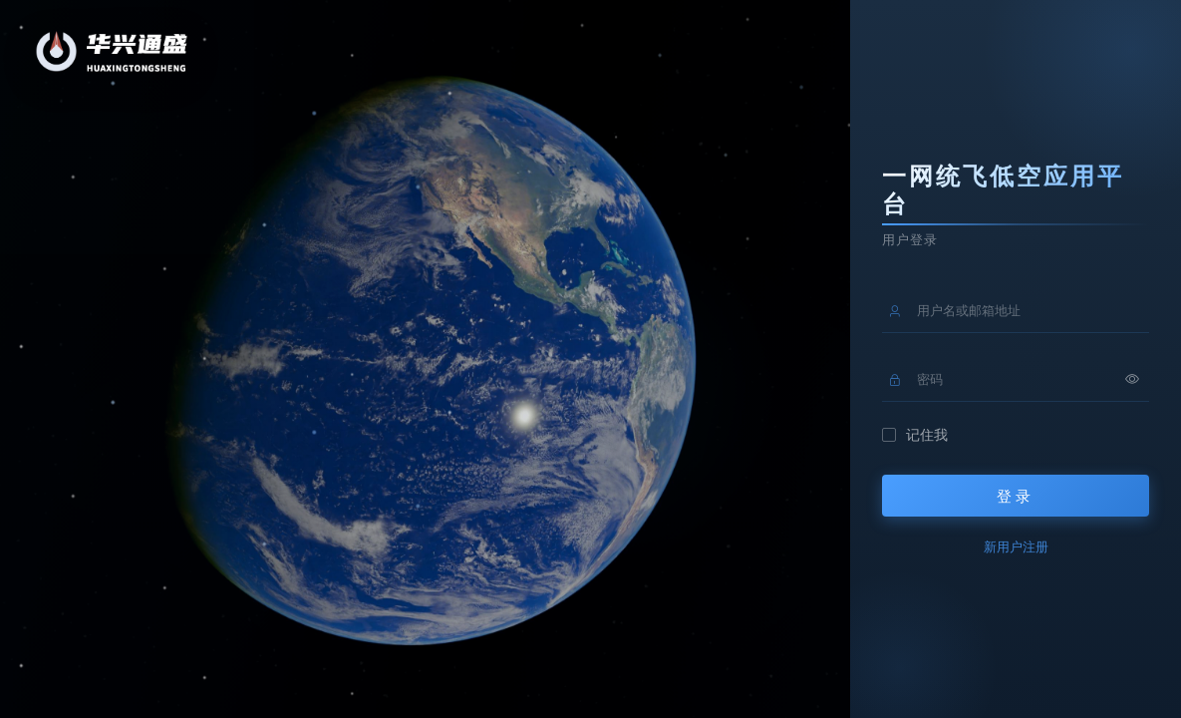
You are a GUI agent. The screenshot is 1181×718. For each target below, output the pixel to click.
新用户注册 (1016, 546)
